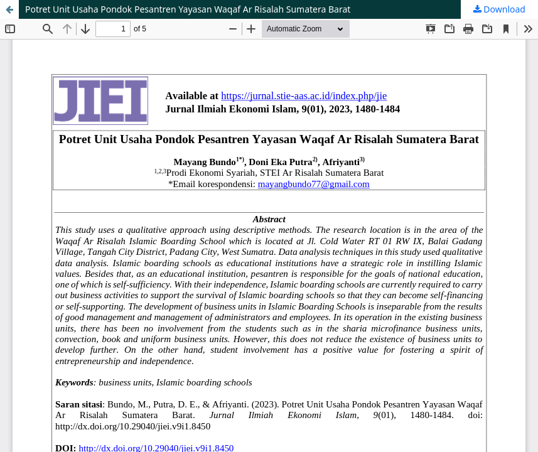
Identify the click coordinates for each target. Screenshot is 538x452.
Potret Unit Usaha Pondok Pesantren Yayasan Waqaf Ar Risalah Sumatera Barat (187, 9)
